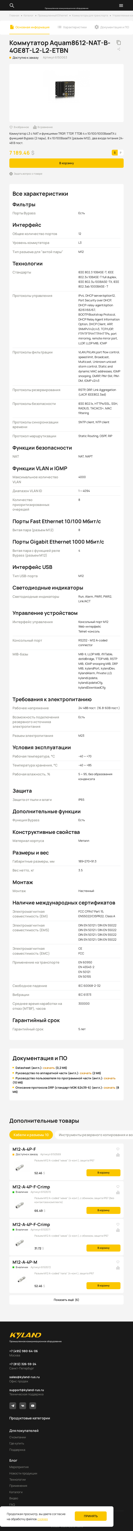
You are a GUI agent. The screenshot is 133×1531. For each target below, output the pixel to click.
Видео (13, 1498)
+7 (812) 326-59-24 (22, 1364)
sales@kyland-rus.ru (24, 1377)
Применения (18, 1486)
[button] (66, 1300)
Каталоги (16, 1492)
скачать (49, 1068)
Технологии (17, 1479)
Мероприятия (19, 1467)
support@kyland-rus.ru (26, 1390)
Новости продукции (23, 1473)
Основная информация (33, 27)
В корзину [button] (66, 163)
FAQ (12, 1505)
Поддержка (17, 1450)
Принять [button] (91, 1516)
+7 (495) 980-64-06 (23, 1351)
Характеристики (75, 27)
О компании (17, 1437)
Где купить (16, 1443)
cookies (42, 1519)
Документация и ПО (114, 27)
